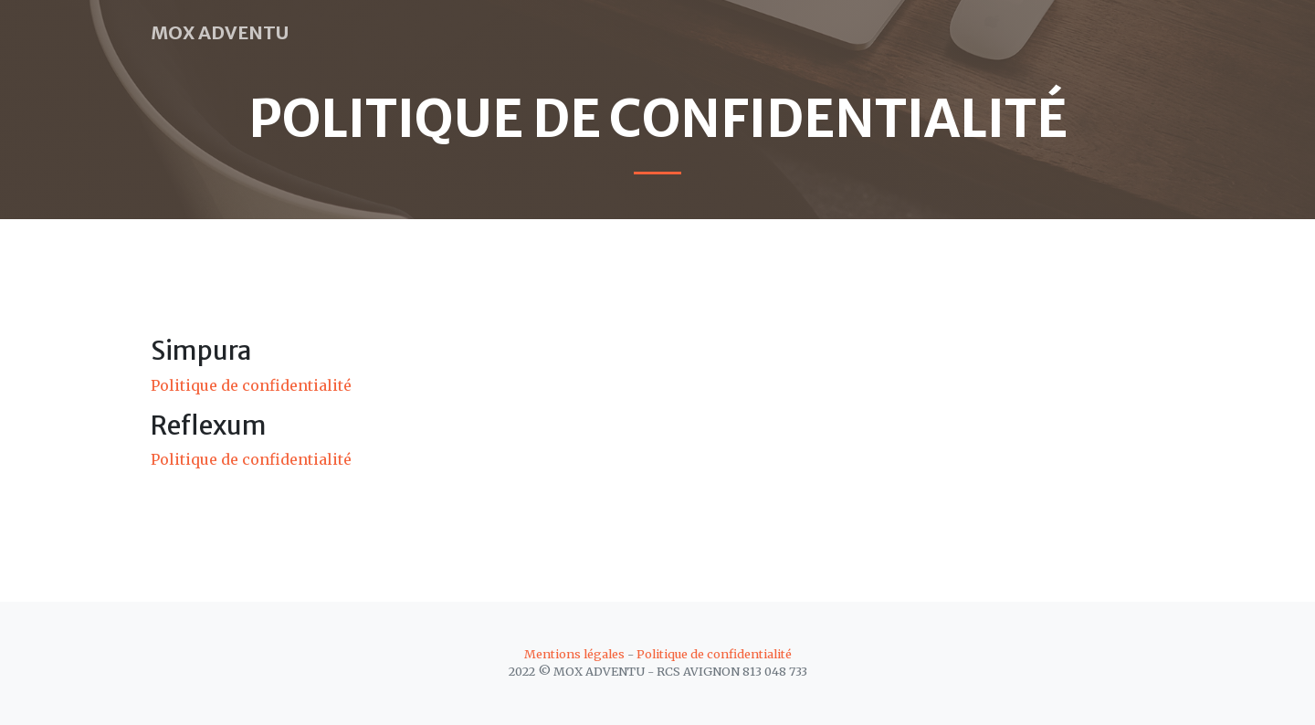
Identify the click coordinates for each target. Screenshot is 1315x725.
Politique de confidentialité (251, 385)
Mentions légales (574, 653)
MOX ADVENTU (220, 32)
